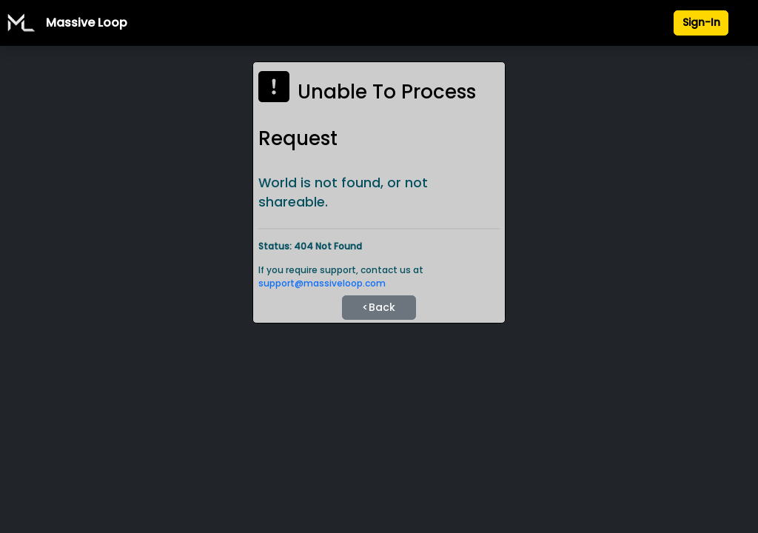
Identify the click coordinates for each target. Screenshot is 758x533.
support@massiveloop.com (322, 283)
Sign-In (701, 22)
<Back (378, 307)
